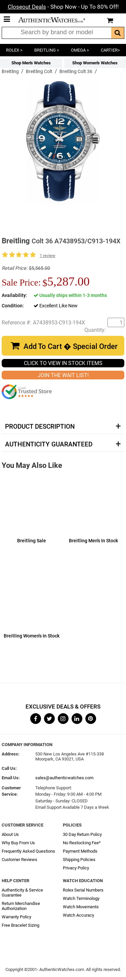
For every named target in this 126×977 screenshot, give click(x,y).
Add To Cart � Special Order (71, 346)
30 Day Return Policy (82, 834)
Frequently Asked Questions (28, 851)
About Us (10, 834)
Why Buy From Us (18, 842)
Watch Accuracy (78, 915)
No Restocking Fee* (82, 842)
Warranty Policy (16, 916)
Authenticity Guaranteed (48, 444)
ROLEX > (14, 50)
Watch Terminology (81, 898)
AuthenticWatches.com (56, 20)
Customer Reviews (19, 859)
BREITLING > (46, 50)
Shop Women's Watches (95, 62)
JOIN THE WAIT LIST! (63, 375)
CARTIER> (110, 50)
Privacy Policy (76, 867)
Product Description (40, 426)
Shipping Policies (79, 859)
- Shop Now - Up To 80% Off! (63, 6)
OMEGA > (80, 50)
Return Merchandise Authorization (21, 906)
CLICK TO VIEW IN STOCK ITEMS (63, 363)
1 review (47, 255)
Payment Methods (80, 851)
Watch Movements (81, 906)
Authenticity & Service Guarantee (22, 893)
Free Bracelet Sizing (20, 925)
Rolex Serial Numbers (83, 890)
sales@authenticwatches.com (64, 777)
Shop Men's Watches (31, 62)
